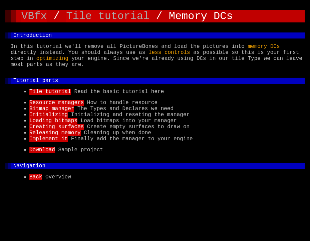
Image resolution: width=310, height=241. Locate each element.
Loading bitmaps (53, 137)
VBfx (34, 17)
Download (42, 171)
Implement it (48, 159)
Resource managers (56, 114)
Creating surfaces (56, 144)
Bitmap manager (51, 122)
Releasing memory (55, 151)
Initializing (48, 129)
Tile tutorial (107, 17)
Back (35, 201)
